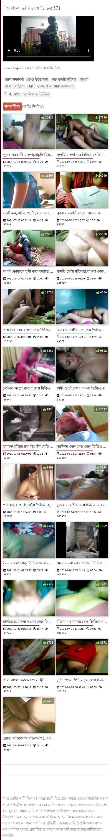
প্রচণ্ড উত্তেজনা (37, 79)
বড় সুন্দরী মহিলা (64, 79)
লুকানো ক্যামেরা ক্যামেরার (56, 86)
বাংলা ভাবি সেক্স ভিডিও (32, 94)
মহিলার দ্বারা (24, 86)
